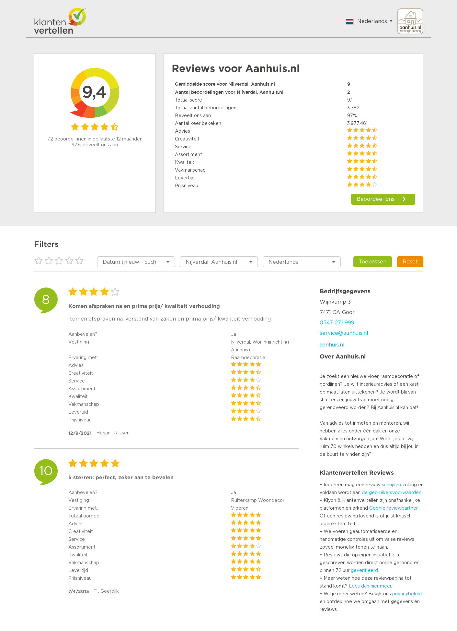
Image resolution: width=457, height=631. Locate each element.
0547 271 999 (337, 322)
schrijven (391, 485)
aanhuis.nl (332, 344)
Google (377, 508)
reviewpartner (402, 508)
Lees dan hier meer (370, 586)
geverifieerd (364, 570)
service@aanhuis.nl (344, 333)
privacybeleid (407, 594)
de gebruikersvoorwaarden (391, 493)
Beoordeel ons (375, 199)
